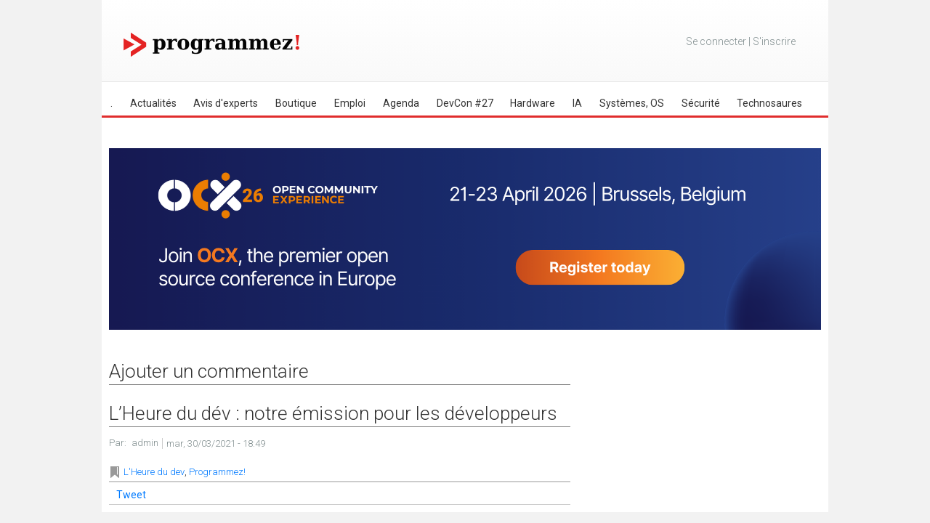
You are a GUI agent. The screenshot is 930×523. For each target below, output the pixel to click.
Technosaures (769, 103)
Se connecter (716, 41)
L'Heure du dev (154, 471)
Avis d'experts (225, 103)
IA (577, 103)
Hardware (532, 103)
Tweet (131, 494)
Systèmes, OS (631, 103)
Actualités (153, 103)
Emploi (349, 103)
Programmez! (217, 471)
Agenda (401, 103)
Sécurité (701, 103)
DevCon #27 (465, 103)
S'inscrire (774, 41)
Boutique (296, 103)
